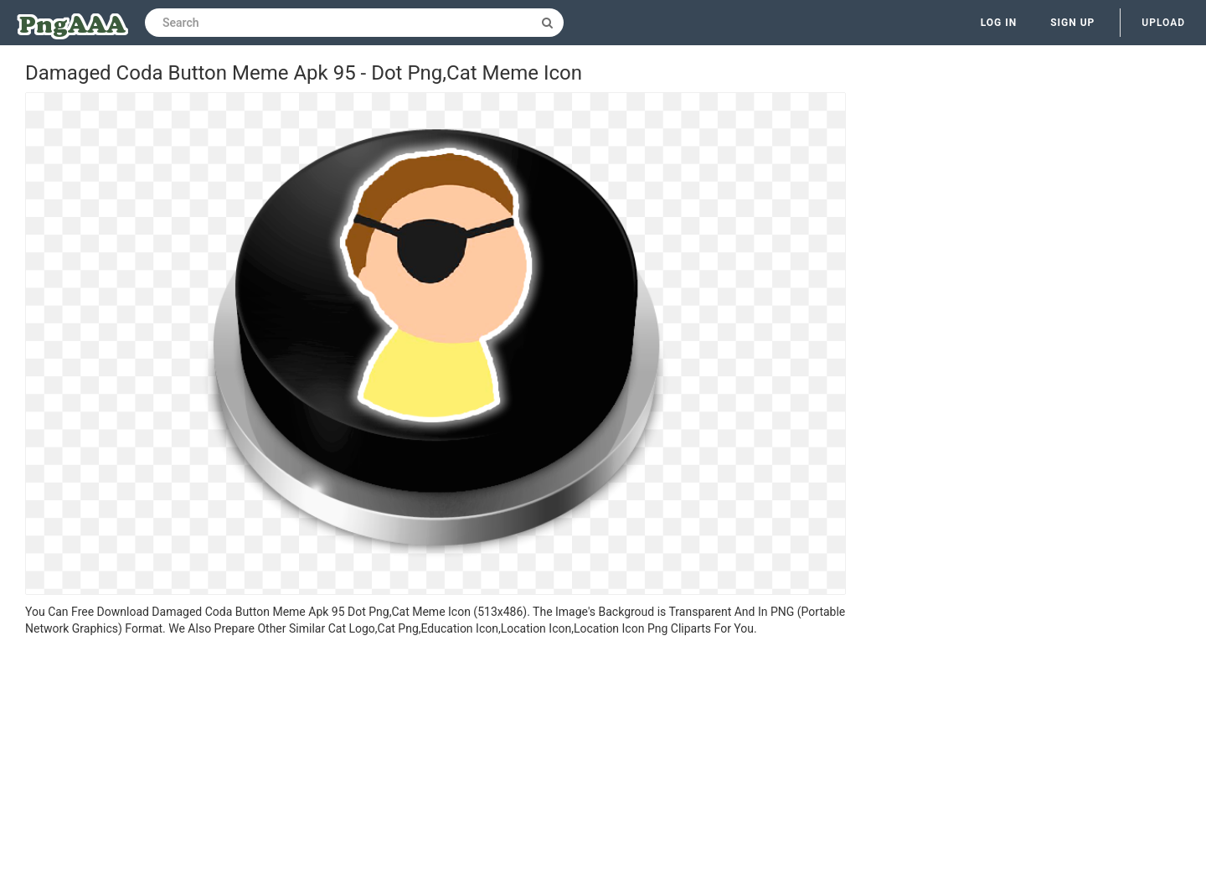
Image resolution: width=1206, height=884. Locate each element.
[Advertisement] (435, 762)
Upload (1163, 22)
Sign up (1072, 22)
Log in (999, 22)
